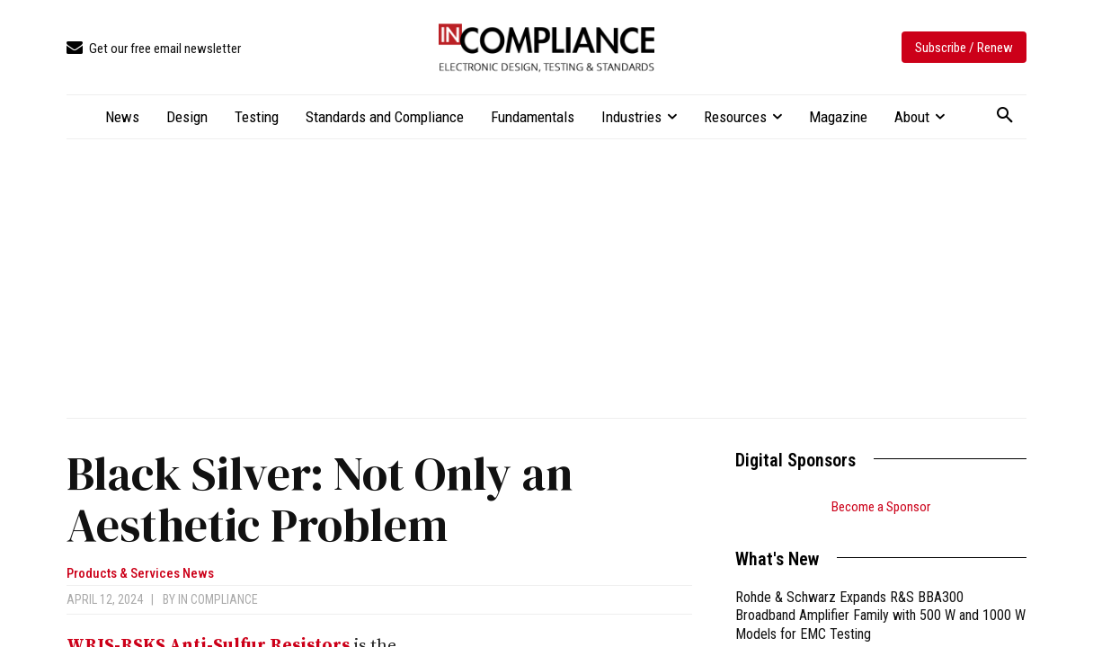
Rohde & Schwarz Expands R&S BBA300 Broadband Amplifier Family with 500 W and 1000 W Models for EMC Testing (880, 616)
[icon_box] (154, 49)
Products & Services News (140, 574)
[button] (1004, 115)
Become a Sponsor (880, 507)
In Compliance (218, 599)
